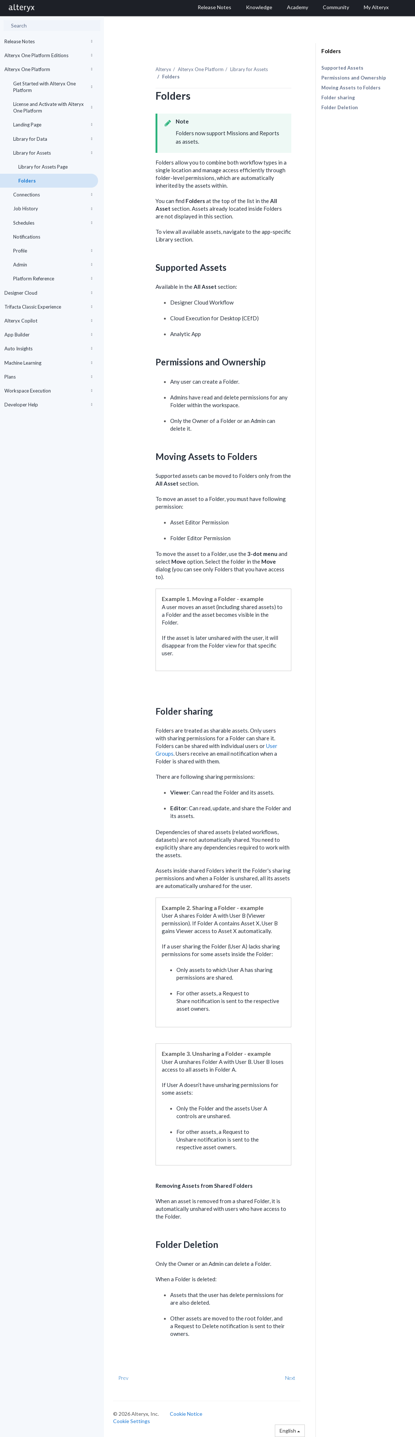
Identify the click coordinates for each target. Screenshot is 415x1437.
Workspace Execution (48, 391)
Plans (48, 377)
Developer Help (48, 405)
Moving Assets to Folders (351, 88)
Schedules (53, 223)
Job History (53, 208)
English (290, 1430)
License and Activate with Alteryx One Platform (53, 107)
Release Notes (48, 41)
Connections (53, 195)
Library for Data (53, 139)
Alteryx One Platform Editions (48, 55)
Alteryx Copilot (48, 321)
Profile (53, 251)
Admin (53, 265)
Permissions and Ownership (353, 78)
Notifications (26, 237)
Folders (27, 181)
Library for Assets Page (43, 167)
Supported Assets (342, 68)
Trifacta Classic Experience (48, 307)
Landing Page (53, 125)
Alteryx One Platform (48, 69)
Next (290, 1378)
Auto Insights (48, 348)
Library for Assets (53, 153)
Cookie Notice (186, 1414)
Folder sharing (338, 97)
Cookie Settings (131, 1421)
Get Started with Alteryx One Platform (53, 87)
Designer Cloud (48, 293)
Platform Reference (53, 278)
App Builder (48, 335)
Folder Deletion (339, 107)
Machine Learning (48, 363)
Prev (123, 1378)
